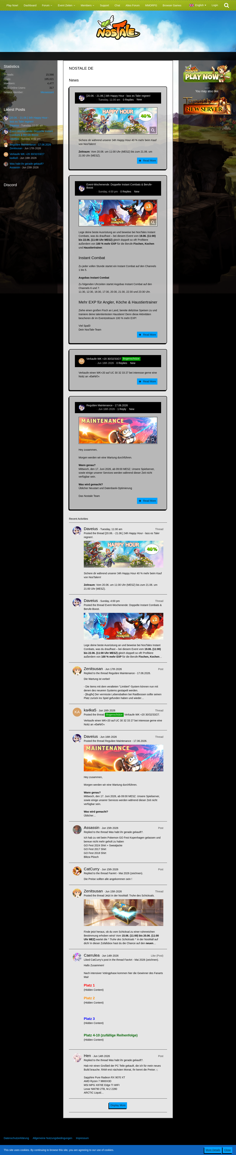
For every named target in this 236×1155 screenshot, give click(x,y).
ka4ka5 (14, 157)
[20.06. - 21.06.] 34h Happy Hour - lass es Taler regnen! (118, 95)
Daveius (14, 125)
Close (227, 1150)
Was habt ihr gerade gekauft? (27, 163)
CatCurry (91, 869)
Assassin (15, 167)
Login (215, 5)
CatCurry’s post (99, 959)
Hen (87, 1055)
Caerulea (92, 955)
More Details (213, 1150)
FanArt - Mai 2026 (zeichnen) (125, 873)
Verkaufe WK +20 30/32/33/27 (27, 154)
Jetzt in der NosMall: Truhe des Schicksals (129, 895)
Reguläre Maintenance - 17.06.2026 (30, 144)
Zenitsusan (16, 148)
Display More (118, 1105)
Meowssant (47, 92)
